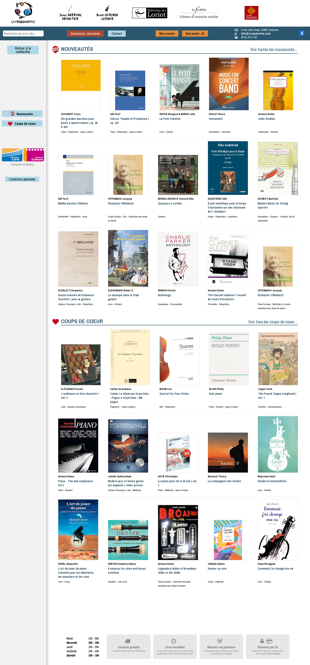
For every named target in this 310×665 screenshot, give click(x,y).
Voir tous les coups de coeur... (273, 322)
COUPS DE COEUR (82, 321)
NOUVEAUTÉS (77, 49)
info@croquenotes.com (256, 33)
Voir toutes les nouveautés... (274, 49)
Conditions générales (22, 179)
